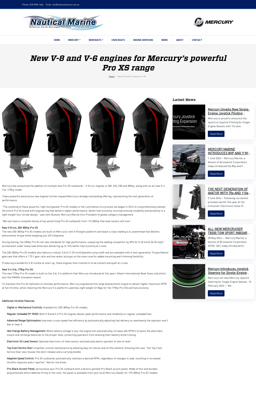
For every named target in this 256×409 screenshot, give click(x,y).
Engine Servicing (143, 39)
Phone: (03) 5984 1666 (32, 4)
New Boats (96, 39)
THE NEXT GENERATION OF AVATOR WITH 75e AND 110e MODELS (228, 193)
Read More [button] (216, 133)
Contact (197, 39)
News (164, 39)
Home (57, 39)
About (180, 39)
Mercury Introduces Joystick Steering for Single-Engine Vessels (228, 273)
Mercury (74, 39)
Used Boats (118, 39)
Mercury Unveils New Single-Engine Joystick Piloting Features (229, 113)
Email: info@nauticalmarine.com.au (62, 4)
